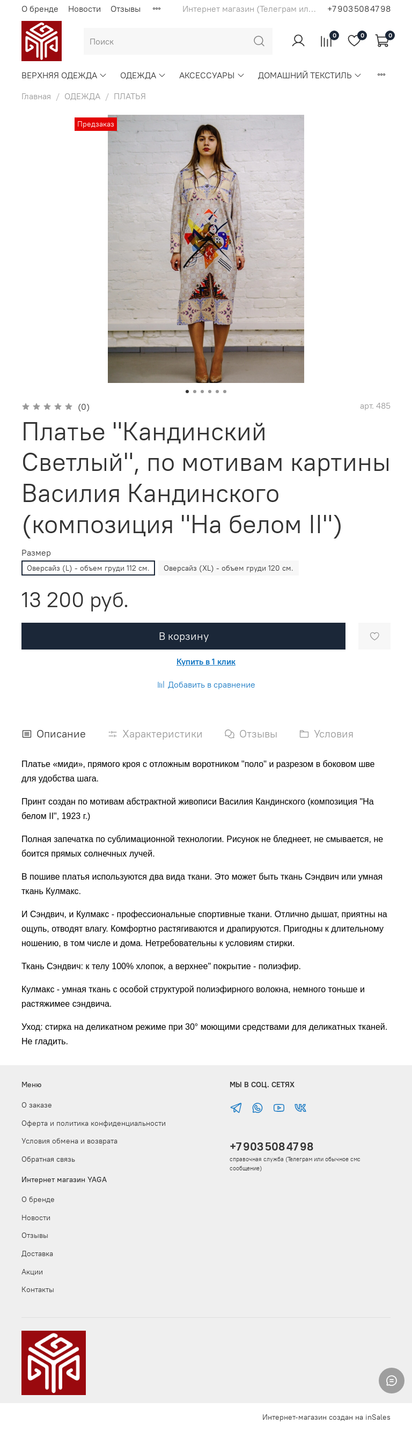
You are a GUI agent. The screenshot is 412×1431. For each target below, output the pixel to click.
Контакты (37, 1289)
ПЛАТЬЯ (130, 96)
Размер (36, 553)
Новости (84, 8)
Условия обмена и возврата (69, 1141)
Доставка (37, 1253)
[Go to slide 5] (217, 391)
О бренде (39, 8)
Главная (36, 96)
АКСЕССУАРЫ (212, 75)
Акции (32, 1272)
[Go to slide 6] (224, 391)
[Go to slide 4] (209, 391)
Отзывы (126, 8)
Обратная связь (48, 1159)
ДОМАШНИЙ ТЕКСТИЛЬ (310, 75)
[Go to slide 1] (187, 391)
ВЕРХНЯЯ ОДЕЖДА (64, 75)
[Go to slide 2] (194, 391)
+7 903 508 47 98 (271, 1146)
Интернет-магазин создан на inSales (326, 1417)
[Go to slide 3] (202, 391)
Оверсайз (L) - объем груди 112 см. (88, 568)
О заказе (36, 1105)
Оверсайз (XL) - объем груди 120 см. (228, 568)
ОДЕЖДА (143, 75)
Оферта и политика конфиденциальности (93, 1123)
